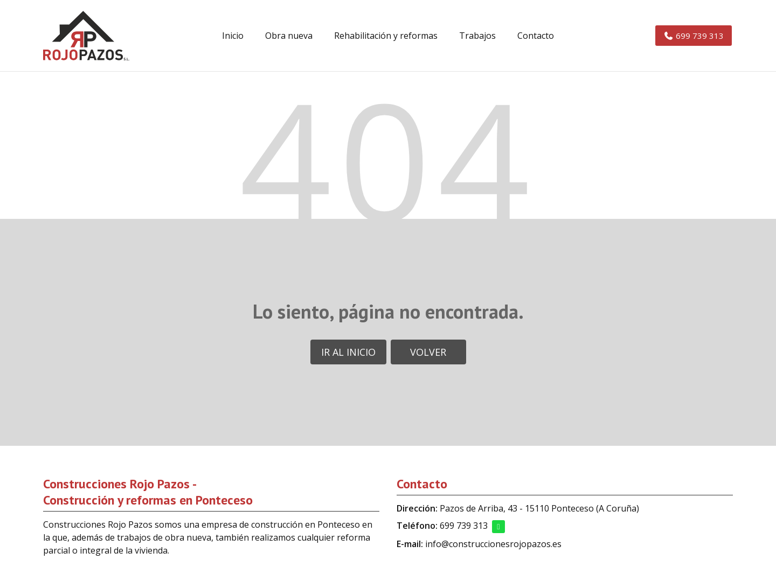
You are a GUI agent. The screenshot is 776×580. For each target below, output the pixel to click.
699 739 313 (464, 525)
